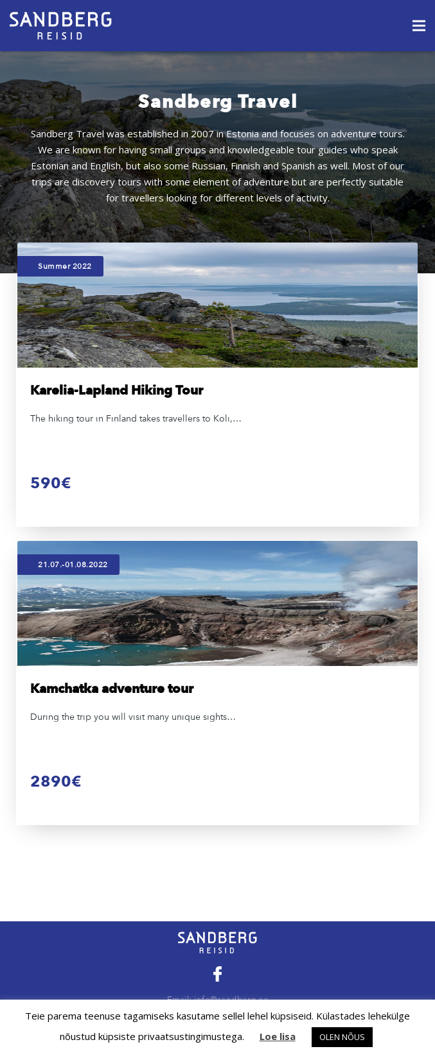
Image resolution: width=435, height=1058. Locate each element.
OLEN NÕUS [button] (342, 1037)
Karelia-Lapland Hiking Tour (116, 390)
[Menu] (419, 26)
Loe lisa (278, 1036)
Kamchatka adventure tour (111, 688)
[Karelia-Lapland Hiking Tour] (217, 305)
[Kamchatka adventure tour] (217, 603)
